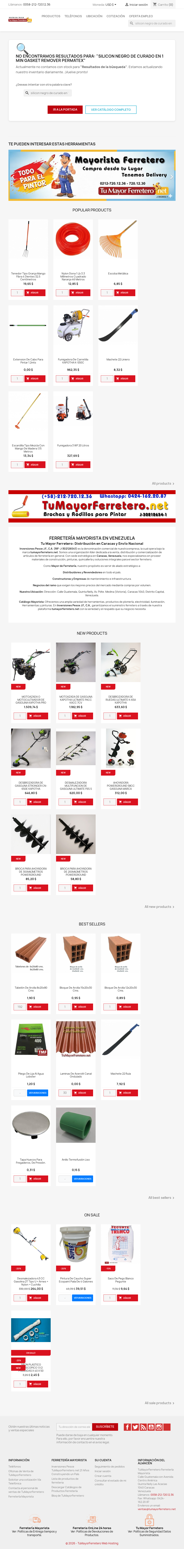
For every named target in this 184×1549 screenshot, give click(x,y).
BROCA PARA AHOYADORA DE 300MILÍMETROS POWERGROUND (31, 871)
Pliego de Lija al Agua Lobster (31, 1075)
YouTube (151, 1427)
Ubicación (94, 16)
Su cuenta (103, 1460)
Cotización (116, 16)
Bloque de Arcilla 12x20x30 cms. (121, 989)
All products (164, 484)
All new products (160, 907)
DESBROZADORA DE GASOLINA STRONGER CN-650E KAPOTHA (31, 785)
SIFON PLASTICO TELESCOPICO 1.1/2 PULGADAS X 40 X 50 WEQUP (31, 1369)
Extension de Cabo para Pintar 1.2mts (28, 361)
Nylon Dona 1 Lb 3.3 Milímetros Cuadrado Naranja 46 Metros (73, 276)
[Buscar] (152, 23)
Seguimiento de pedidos (110, 1466)
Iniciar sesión (103, 1471)
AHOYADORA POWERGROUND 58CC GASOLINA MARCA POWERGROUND (121, 787)
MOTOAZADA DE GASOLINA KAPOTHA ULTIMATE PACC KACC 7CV (75, 699)
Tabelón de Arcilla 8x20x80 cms (31, 989)
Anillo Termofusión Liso (76, 1159)
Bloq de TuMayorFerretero (68, 1495)
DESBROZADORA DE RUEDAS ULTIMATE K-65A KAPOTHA (121, 699)
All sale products (160, 1403)
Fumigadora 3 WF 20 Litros (73, 445)
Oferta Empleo (141, 16)
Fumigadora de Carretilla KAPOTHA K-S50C (73, 361)
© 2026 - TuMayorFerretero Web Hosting (92, 1543)
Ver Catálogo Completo (111, 110)
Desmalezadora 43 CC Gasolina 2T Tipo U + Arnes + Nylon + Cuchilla (31, 1281)
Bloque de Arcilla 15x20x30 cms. (76, 989)
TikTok (167, 1427)
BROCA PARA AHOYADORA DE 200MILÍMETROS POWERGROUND (76, 871)
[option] (92, 175)
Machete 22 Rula (121, 1073)
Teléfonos (73, 16)
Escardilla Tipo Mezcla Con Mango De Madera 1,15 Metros (28, 448)
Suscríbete (105, 1427)
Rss (143, 1427)
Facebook (127, 1427)
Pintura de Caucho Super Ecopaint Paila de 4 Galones (76, 1280)
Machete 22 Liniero (118, 359)
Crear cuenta (103, 1476)
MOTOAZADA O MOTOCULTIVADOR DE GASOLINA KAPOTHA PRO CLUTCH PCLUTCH (31, 701)
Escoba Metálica (118, 273)
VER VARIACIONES (38, 1092)
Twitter (135, 1427)
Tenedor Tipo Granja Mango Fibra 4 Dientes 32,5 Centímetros (28, 276)
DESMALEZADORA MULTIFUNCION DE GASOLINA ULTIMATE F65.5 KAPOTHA (76, 787)
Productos (51, 16)
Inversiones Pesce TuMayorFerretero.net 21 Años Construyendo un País (70, 1470)
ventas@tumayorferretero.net (157, 1509)
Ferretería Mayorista (21, 1496)
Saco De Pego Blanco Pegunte (121, 1280)
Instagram (159, 1427)
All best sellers (162, 1198)
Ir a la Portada (65, 109)
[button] (21, 175)
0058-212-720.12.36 (36, 4)
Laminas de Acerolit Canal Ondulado (76, 1075)
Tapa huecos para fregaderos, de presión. (31, 1161)
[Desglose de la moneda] (111, 5)
